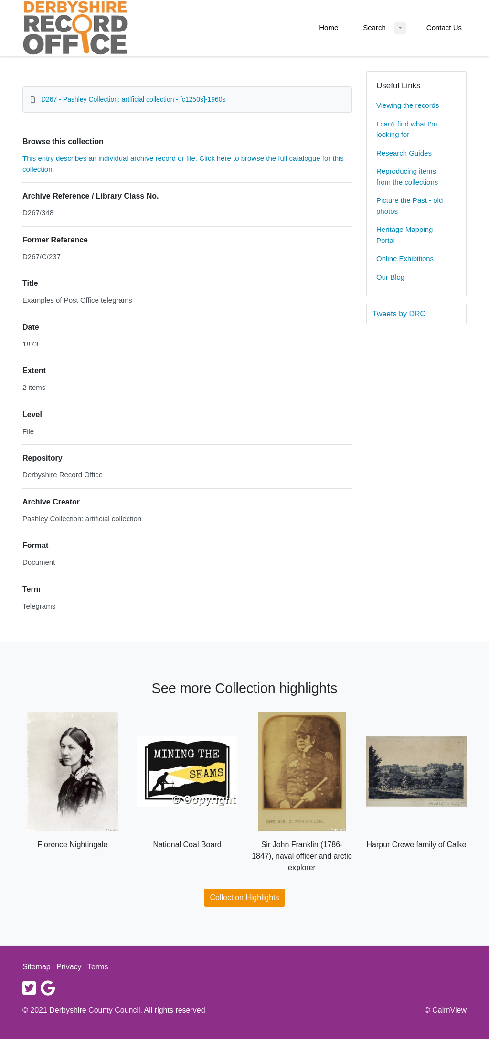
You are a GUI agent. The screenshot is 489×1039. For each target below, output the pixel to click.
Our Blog (390, 277)
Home (328, 27)
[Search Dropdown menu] (400, 28)
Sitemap (36, 967)
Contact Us (444, 27)
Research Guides (404, 153)
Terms (97, 967)
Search (374, 27)
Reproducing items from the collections (407, 176)
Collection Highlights (244, 897)
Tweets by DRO (399, 314)
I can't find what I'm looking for (406, 129)
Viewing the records (407, 105)
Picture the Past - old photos (409, 205)
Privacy (68, 967)
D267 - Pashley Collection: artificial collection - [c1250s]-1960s (133, 99)
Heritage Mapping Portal (404, 234)
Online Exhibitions (405, 258)
